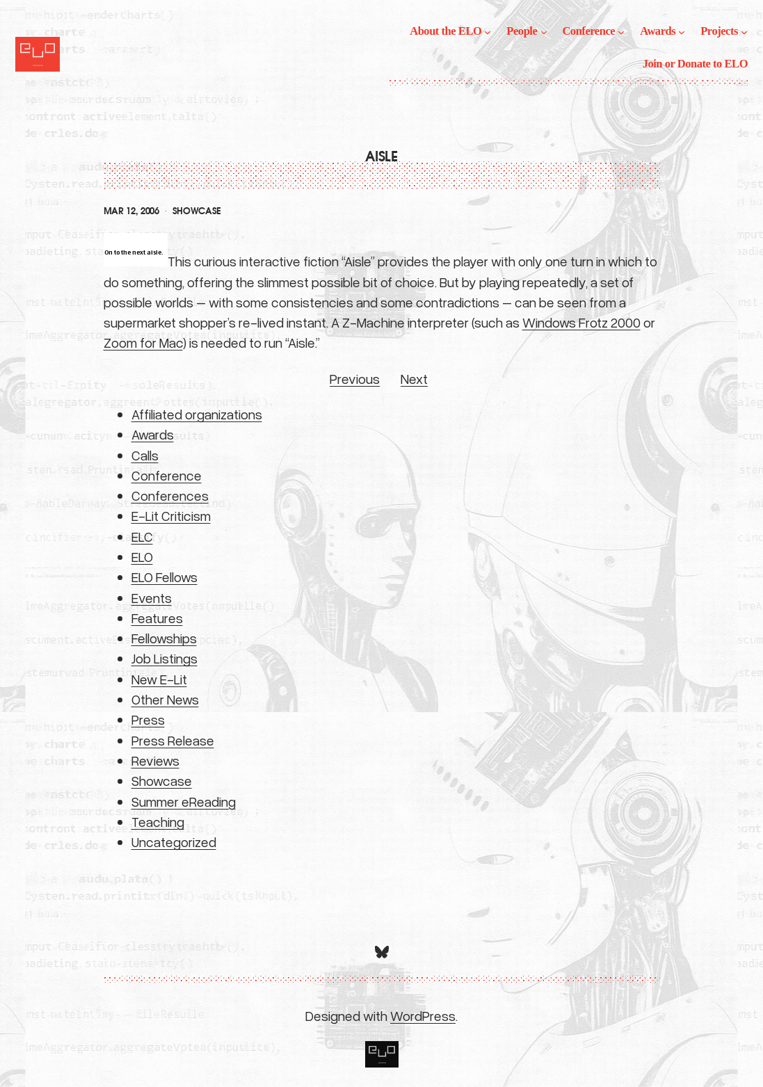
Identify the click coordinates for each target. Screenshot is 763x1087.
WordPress (423, 1015)
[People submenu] (543, 31)
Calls (145, 454)
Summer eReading (183, 801)
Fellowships (164, 637)
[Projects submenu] (744, 31)
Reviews (155, 760)
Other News (165, 699)
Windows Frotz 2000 (581, 322)
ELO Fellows (164, 576)
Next (414, 378)
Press (148, 719)
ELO (142, 556)
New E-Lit (159, 678)
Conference (166, 475)
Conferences (170, 495)
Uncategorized (173, 841)
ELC (142, 536)
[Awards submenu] (681, 31)
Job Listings (164, 658)
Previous (355, 378)
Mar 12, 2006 (131, 211)
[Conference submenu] (621, 31)
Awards (152, 434)
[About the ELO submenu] (487, 31)
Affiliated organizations (196, 413)
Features (157, 617)
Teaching (157, 821)
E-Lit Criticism (171, 515)
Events (151, 597)
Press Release (172, 740)
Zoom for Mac (143, 342)
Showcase (196, 211)
